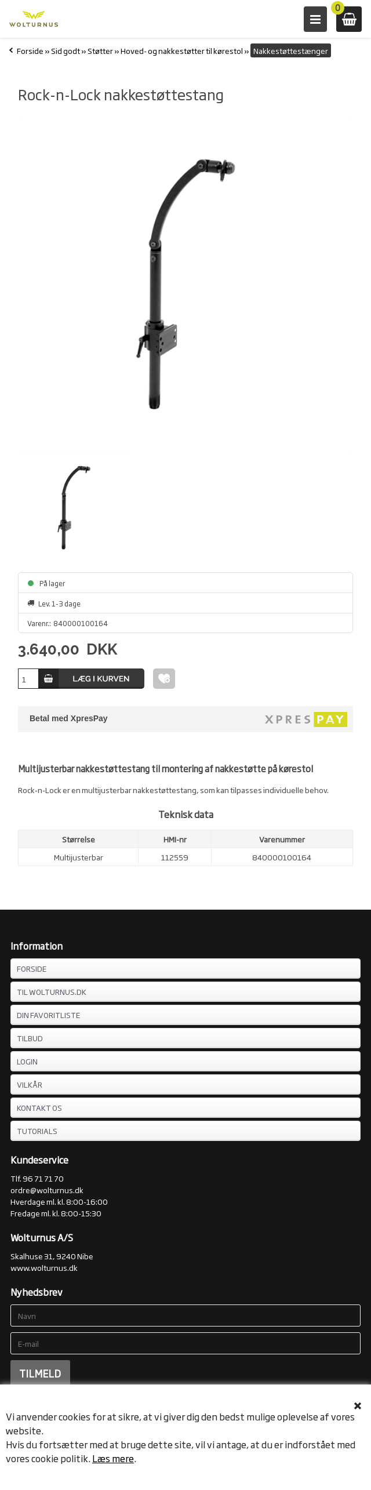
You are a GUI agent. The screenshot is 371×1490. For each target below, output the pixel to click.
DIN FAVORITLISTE (48, 1014)
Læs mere (113, 1458)
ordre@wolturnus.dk (46, 1189)
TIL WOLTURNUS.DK (51, 991)
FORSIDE (31, 968)
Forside (30, 50)
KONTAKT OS (39, 1107)
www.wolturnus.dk (44, 1267)
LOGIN (27, 1061)
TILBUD (30, 1038)
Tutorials (37, 1130)
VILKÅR (29, 1084)
